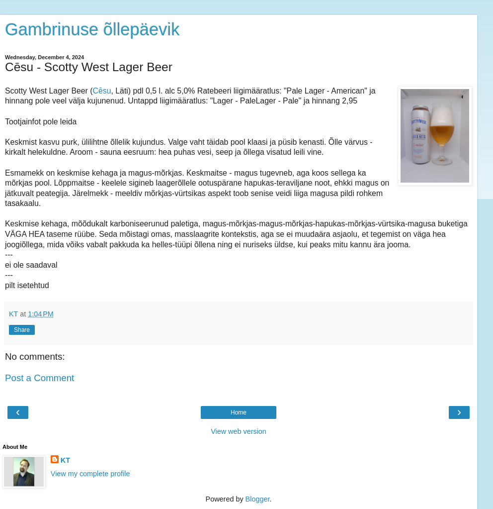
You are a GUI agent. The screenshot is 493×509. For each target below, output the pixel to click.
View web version (238, 431)
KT (65, 460)
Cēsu (102, 91)
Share (22, 329)
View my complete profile (90, 474)
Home (238, 412)
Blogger (258, 499)
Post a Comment (39, 378)
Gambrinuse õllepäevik (92, 29)
